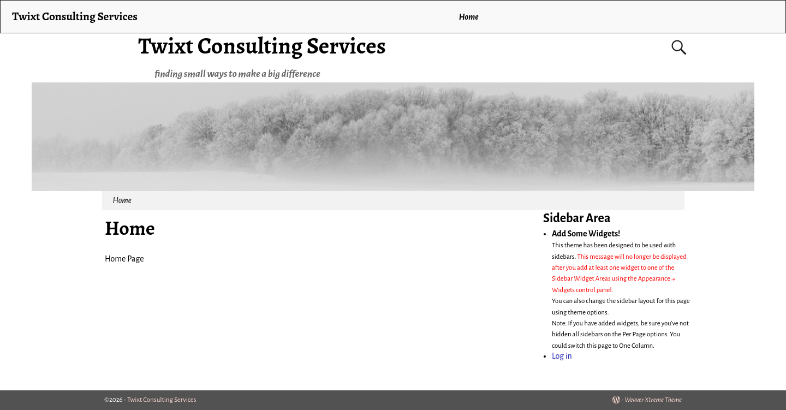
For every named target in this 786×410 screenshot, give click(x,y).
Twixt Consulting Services (262, 45)
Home (469, 17)
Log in (562, 356)
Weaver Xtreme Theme (653, 399)
